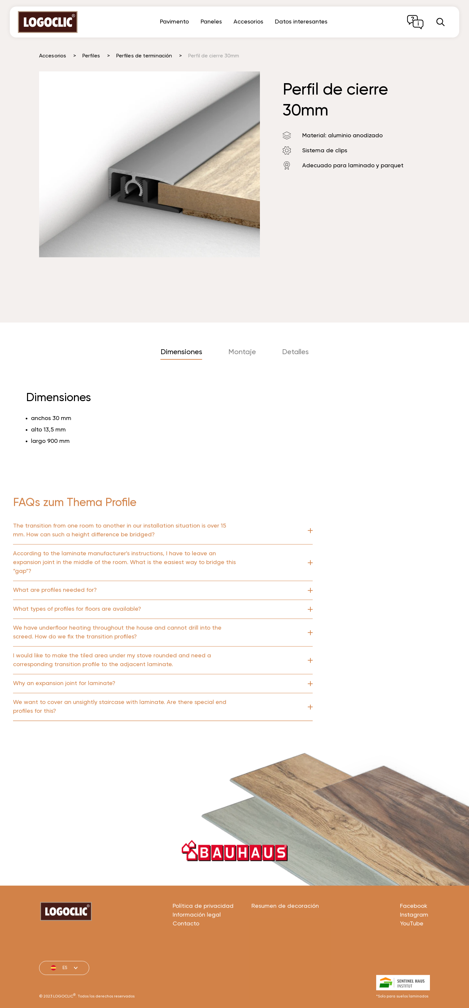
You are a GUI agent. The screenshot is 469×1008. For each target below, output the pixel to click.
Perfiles (91, 56)
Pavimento (174, 22)
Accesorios (248, 22)
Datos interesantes (301, 22)
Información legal (197, 938)
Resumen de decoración (285, 929)
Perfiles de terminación (144, 56)
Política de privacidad (203, 929)
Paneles (211, 22)
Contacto (186, 947)
